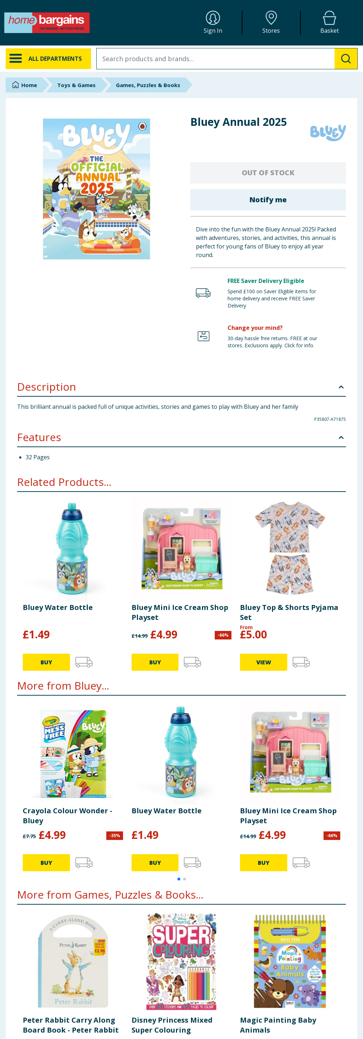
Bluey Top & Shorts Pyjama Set (289, 612)
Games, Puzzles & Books (148, 85)
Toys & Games (76, 85)
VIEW (263, 662)
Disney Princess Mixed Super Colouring (172, 1025)
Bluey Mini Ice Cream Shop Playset (180, 612)
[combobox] (227, 58)
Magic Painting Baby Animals (278, 1025)
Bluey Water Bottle (58, 607)
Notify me (268, 199)
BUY (46, 662)
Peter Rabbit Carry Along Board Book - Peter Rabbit (71, 1025)
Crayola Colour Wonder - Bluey (67, 815)
